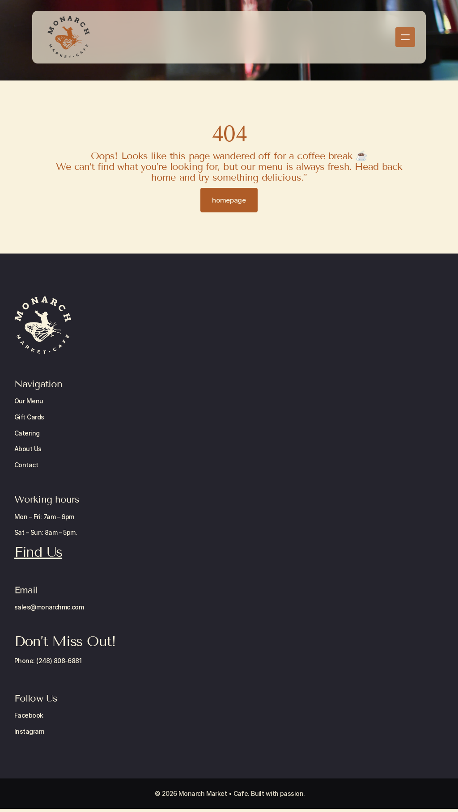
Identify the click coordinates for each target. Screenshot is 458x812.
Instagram (29, 731)
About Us (28, 449)
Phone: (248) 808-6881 (47, 660)
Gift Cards (29, 417)
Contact (26, 465)
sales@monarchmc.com (49, 607)
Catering (27, 433)
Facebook (28, 715)
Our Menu (28, 401)
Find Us (38, 551)
